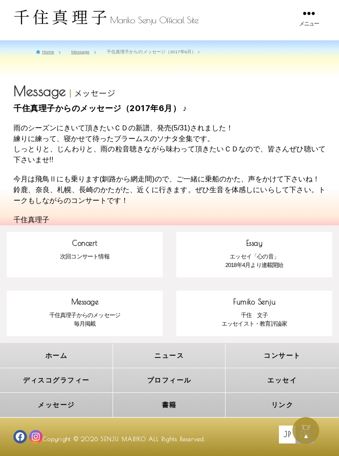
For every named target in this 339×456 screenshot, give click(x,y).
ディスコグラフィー (56, 380)
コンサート (282, 355)
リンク (282, 405)
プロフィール (169, 380)
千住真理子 (61, 16)
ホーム (56, 355)
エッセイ (282, 380)
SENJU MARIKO (123, 439)
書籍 (169, 405)
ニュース (169, 355)
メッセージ (56, 405)
